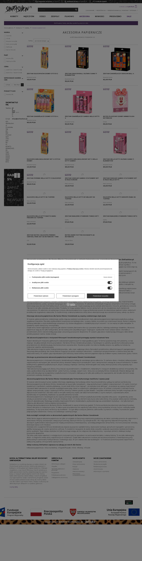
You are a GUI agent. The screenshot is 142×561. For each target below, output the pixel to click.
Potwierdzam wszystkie (100, 296)
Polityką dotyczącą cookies (75, 269)
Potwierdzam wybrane (41, 296)
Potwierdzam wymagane (71, 296)
